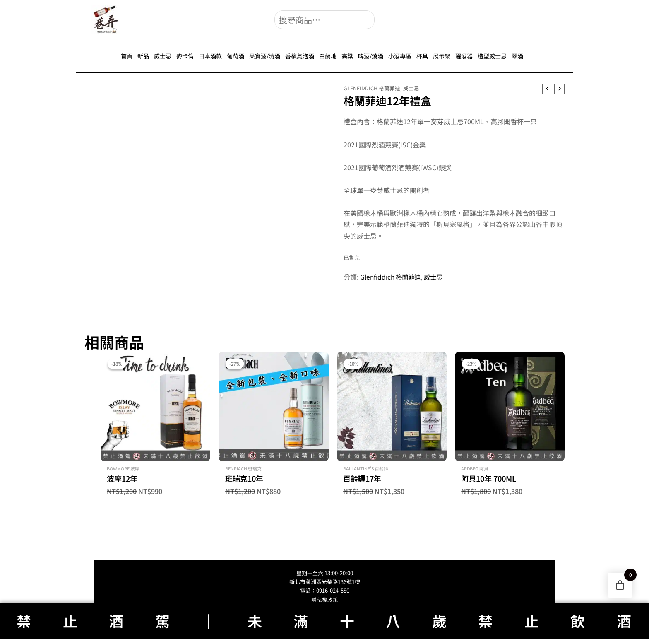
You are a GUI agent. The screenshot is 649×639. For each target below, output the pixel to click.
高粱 (347, 56)
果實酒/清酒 (264, 56)
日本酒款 (210, 56)
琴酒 (517, 56)
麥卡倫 (185, 56)
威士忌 (162, 56)
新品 (143, 56)
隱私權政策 (324, 599)
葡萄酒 (235, 56)
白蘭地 (328, 56)
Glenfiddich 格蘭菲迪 (372, 88)
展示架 (441, 56)
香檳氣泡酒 (299, 56)
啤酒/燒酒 (370, 56)
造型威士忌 (492, 56)
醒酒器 (464, 56)
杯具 (422, 56)
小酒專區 (399, 56)
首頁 (126, 56)
